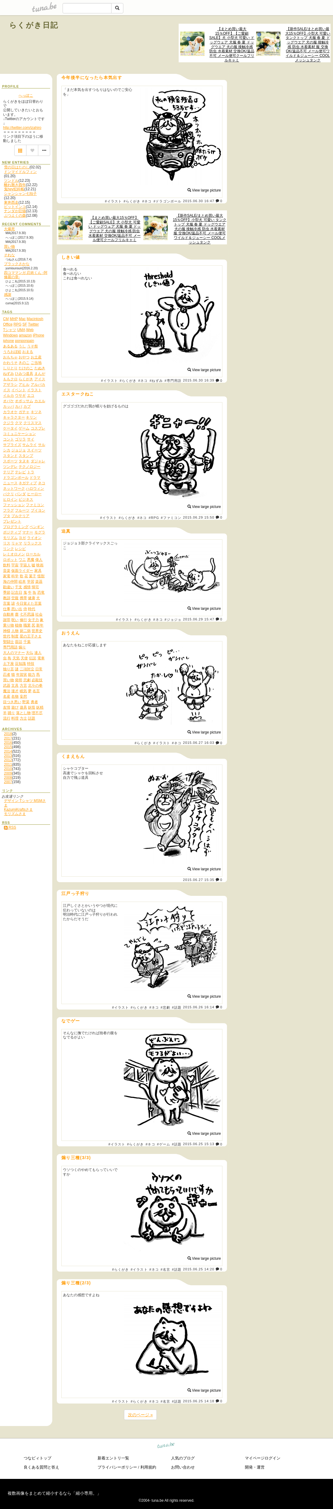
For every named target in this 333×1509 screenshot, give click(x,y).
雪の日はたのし (16, 167)
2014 (8, 751)
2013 (8, 756)
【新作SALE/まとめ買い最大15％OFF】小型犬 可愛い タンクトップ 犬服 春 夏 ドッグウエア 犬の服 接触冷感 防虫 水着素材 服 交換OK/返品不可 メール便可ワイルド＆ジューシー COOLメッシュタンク (308, 44)
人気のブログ (183, 1458)
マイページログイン (262, 1458)
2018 (8, 734)
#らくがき (132, 201)
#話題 (176, 1007)
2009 (8, 773)
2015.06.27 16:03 (198, 743)
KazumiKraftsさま (18, 809)
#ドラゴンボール (167, 201)
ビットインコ (15, 207)
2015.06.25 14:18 (198, 1401)
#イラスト (113, 201)
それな (9, 255)
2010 (8, 769)
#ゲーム (163, 1144)
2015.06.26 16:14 (198, 1007)
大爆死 (9, 229)
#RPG (154, 518)
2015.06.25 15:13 (198, 1144)
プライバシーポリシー (117, 1467)
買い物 (9, 246)
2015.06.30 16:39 (198, 380)
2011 (8, 764)
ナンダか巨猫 (15, 211)
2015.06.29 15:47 (198, 619)
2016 (8, 743)
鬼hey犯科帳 (14, 189)
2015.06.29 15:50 (198, 517)
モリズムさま (15, 814)
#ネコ (147, 201)
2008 (8, 777)
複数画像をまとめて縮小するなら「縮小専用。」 (54, 1493)
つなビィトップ (37, 1458)
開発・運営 (255, 1467)
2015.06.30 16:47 (198, 201)
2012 (8, 760)
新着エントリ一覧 (113, 1458)
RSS (10, 827)
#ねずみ (156, 380)
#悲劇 (165, 1007)
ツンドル (11, 180)
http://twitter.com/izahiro (22, 128)
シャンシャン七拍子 (20, 194)
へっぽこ (26, 95)
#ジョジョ (172, 619)
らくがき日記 (33, 25)
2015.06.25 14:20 (198, 1269)
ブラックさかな (16, 264)
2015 (8, 747)
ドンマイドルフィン (20, 172)
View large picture (204, 190)
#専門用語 (172, 380)
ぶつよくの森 (15, 215)
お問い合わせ (183, 1467)
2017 (8, 738)
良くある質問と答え (41, 1467)
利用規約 (148, 1467)
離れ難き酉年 (15, 185)
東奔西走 (11, 202)
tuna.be (166, 1446)
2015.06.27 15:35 (198, 880)
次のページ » (140, 1414)
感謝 (7, 294)
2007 (8, 782)
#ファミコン (171, 518)
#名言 (165, 1269)
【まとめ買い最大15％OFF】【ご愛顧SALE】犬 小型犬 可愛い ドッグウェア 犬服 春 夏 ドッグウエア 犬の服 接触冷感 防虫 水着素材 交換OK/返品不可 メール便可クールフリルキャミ (232, 44)
